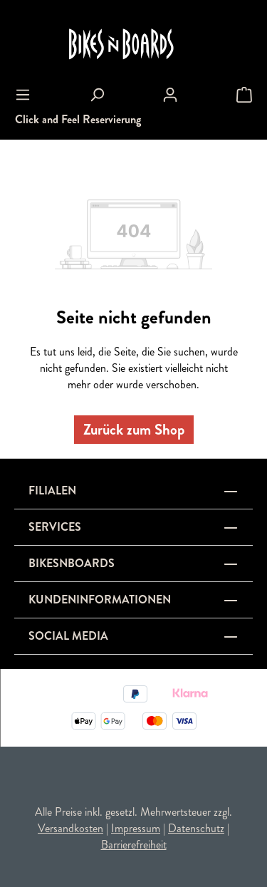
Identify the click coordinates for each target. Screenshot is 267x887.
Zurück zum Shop (133, 429)
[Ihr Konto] (170, 95)
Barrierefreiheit (134, 844)
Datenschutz (196, 828)
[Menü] (22, 95)
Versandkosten (70, 828)
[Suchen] (96, 95)
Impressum (135, 828)
